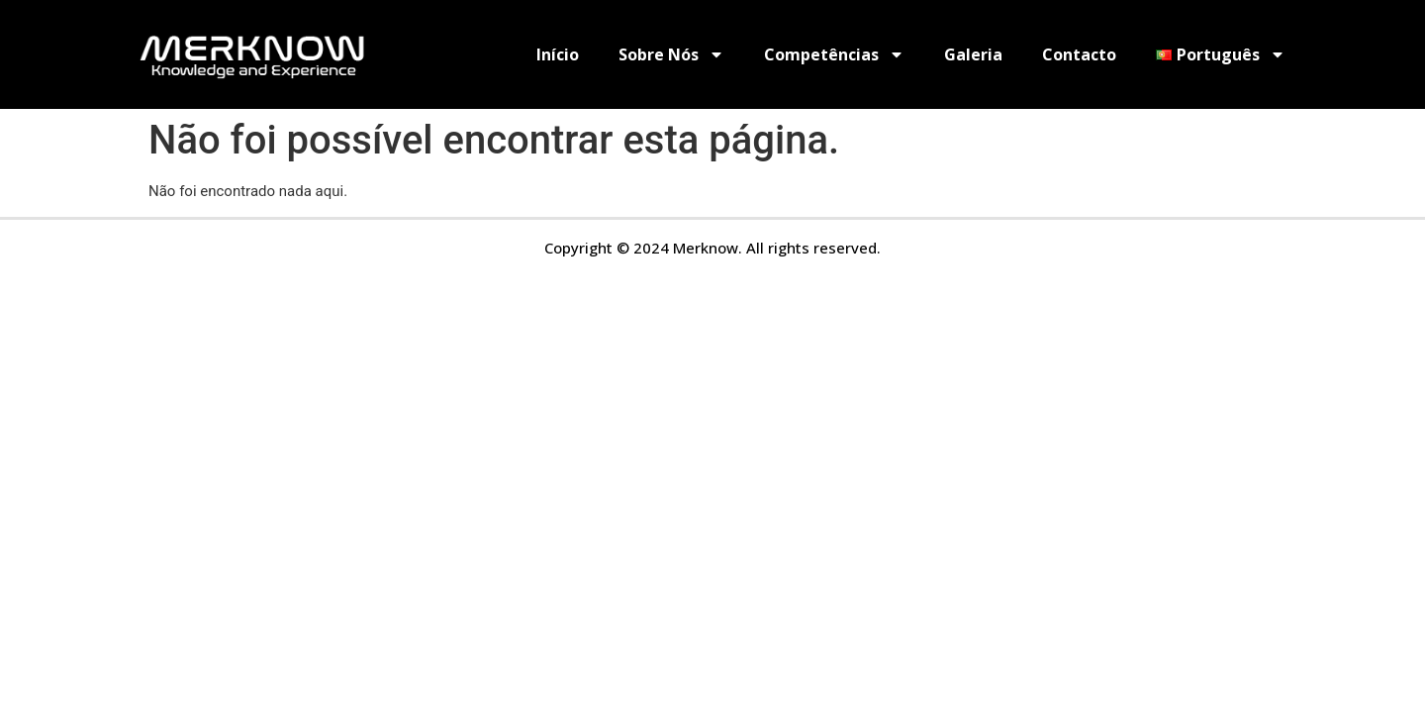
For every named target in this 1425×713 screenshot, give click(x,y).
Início (557, 54)
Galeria (973, 54)
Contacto (1079, 54)
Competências (834, 54)
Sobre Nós (671, 54)
